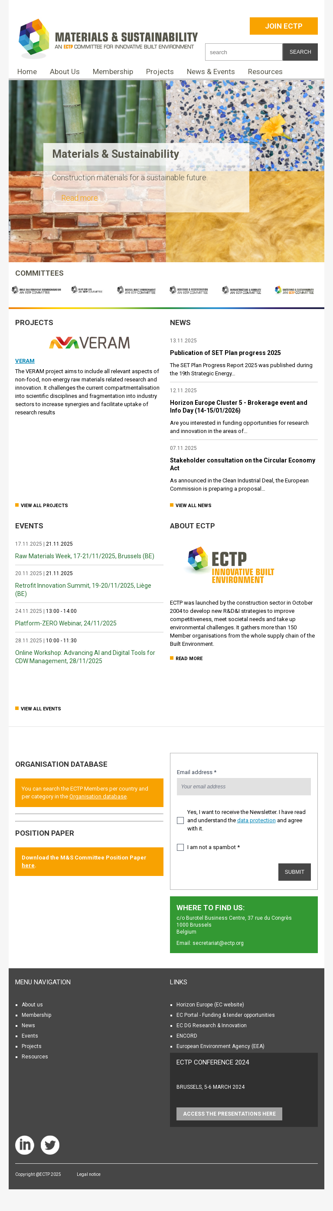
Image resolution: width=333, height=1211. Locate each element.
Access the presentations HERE (229, 1114)
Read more (79, 197)
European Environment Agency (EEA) (220, 1046)
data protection (256, 820)
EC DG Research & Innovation (211, 1025)
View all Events (41, 709)
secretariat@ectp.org (218, 943)
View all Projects (44, 505)
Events (30, 1036)
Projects (160, 71)
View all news (194, 505)
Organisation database (61, 764)
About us (32, 1005)
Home (27, 71)
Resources (265, 71)
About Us (65, 71)
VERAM (25, 361)
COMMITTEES (39, 273)
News (28, 1025)
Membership (113, 71)
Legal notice (89, 1174)
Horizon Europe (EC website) (210, 1005)
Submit (294, 872)
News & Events (211, 71)
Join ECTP (284, 26)
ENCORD (186, 1036)
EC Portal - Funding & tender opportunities (225, 1015)
